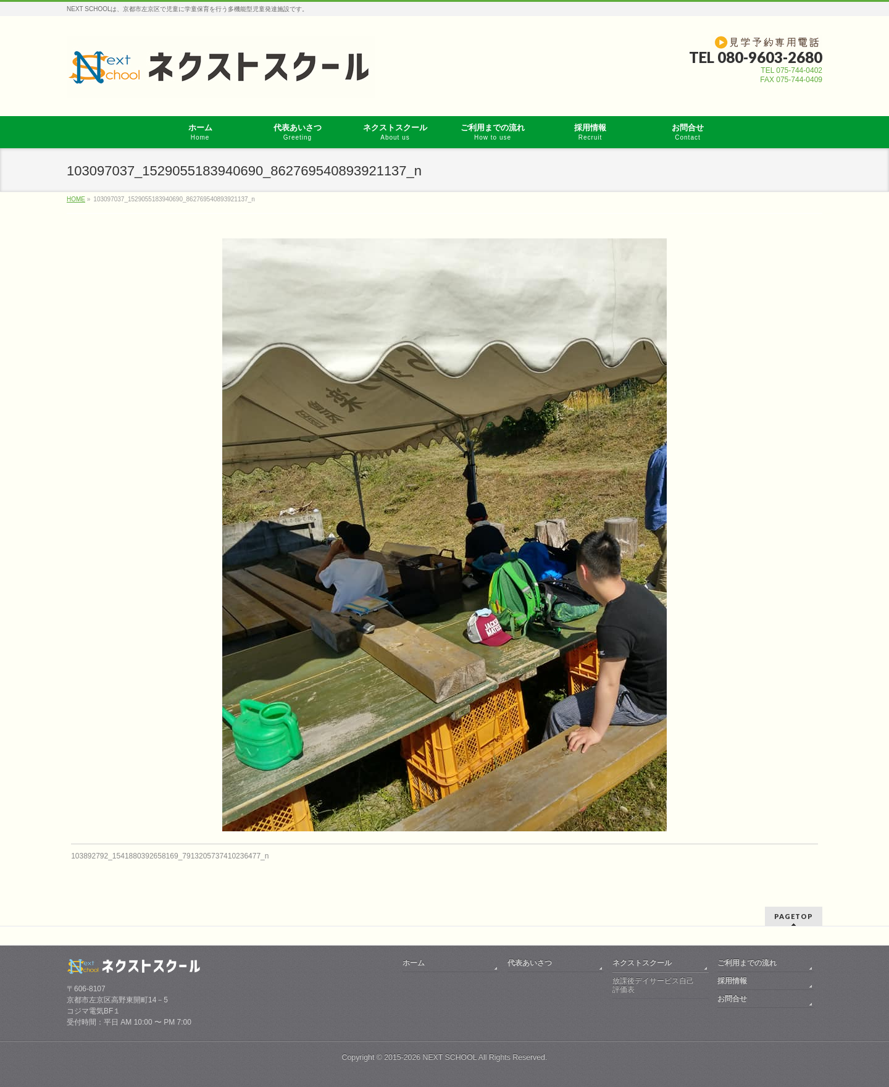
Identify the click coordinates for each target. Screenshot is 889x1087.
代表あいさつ (529, 961)
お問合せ (732, 997)
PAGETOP (793, 914)
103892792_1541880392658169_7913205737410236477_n (170, 856)
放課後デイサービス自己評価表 (653, 983)
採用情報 (732, 979)
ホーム (414, 961)
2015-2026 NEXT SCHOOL (430, 1055)
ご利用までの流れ (747, 961)
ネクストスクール (642, 961)
